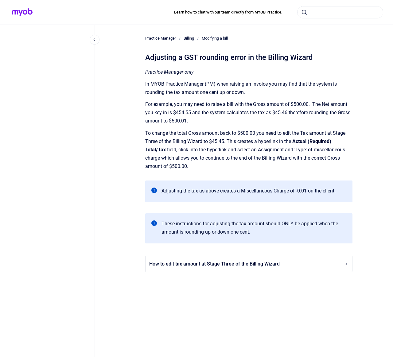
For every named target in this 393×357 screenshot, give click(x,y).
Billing (189, 38)
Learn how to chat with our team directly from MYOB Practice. (228, 12)
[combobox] (340, 12)
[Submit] (304, 12)
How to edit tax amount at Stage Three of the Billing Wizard (248, 264)
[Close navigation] (94, 40)
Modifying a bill (215, 38)
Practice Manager (160, 38)
